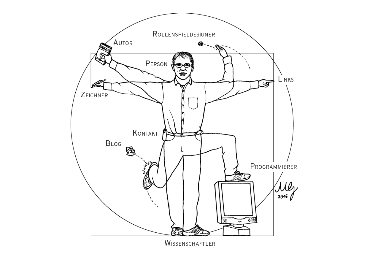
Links (286, 80)
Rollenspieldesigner (183, 34)
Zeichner (94, 95)
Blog (113, 144)
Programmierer (273, 167)
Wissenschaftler (189, 244)
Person (156, 64)
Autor (123, 43)
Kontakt (145, 134)
